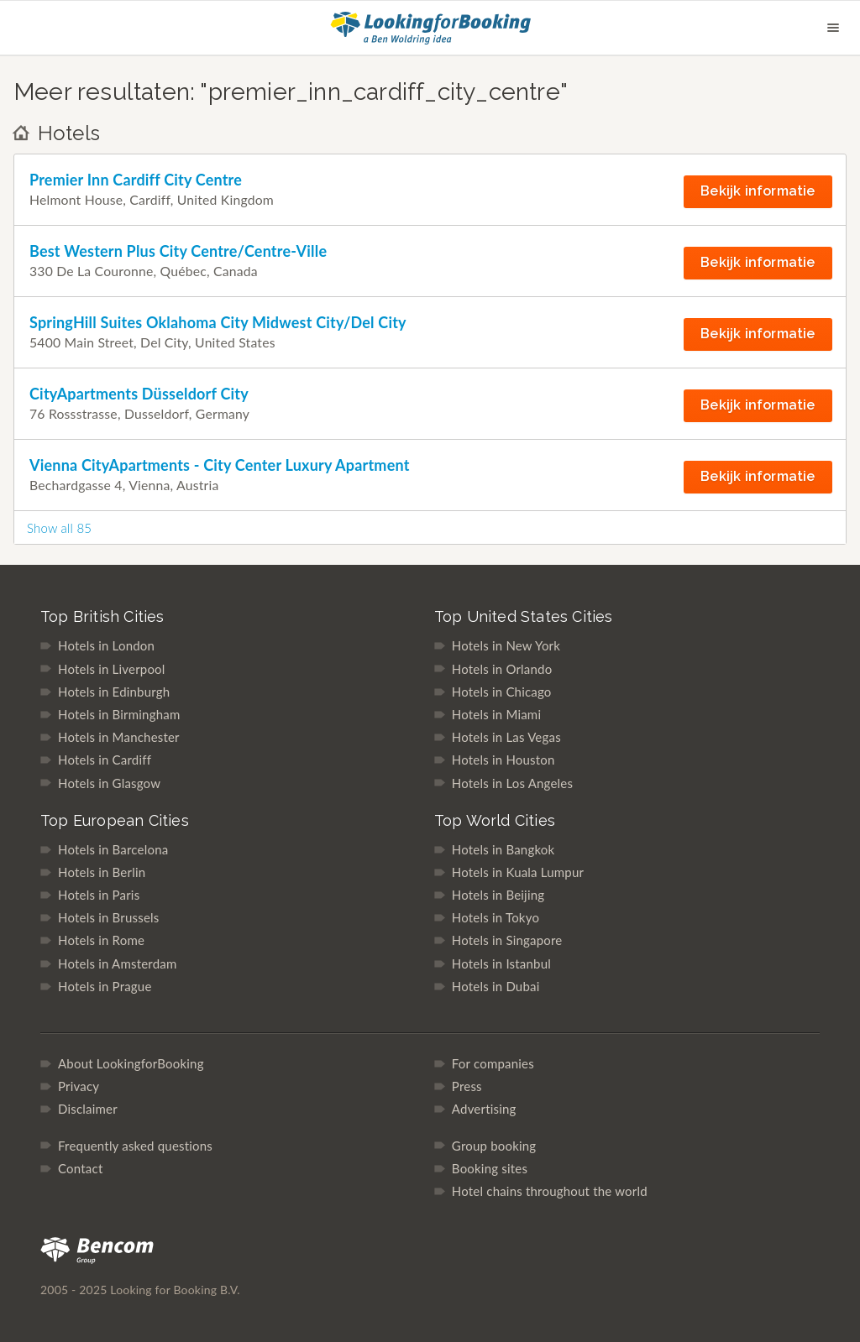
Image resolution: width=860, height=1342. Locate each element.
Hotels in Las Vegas (506, 736)
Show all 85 (59, 527)
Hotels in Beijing (498, 894)
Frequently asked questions (135, 1145)
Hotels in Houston (503, 759)
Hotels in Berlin (101, 872)
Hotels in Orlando (502, 668)
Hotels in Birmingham (119, 714)
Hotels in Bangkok (503, 849)
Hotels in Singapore (507, 940)
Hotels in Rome (101, 940)
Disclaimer (88, 1108)
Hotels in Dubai (496, 986)
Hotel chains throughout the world (550, 1190)
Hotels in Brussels (108, 917)
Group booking (494, 1145)
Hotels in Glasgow (109, 783)
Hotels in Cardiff (104, 759)
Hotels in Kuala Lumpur (518, 872)
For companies (493, 1063)
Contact (80, 1168)
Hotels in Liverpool (111, 668)
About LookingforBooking (131, 1063)
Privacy (78, 1086)
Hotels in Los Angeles (512, 783)
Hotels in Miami (496, 714)
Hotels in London (106, 645)
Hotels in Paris (98, 894)
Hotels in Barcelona (113, 849)
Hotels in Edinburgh (114, 691)
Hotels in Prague (104, 986)
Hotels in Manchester (119, 736)
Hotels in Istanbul (501, 963)
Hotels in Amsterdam (117, 963)
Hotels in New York (506, 645)
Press (467, 1086)
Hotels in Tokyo (495, 917)
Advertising (484, 1108)
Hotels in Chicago (502, 691)
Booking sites (489, 1168)
